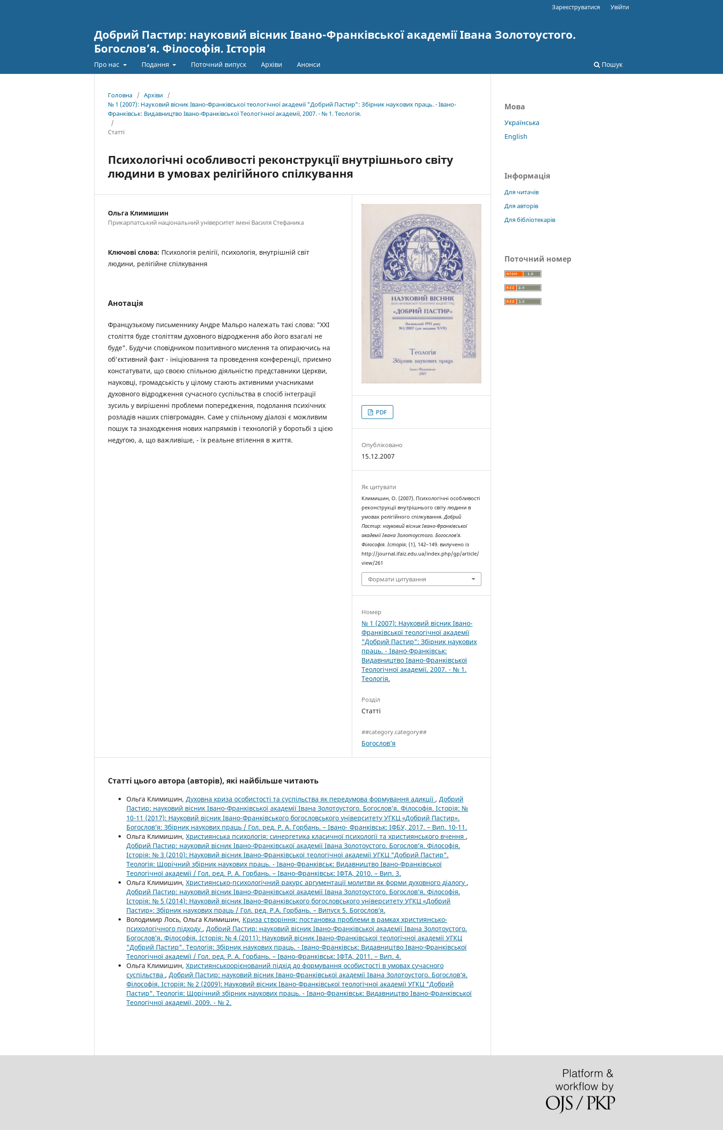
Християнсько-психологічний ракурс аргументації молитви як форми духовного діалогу (326, 882)
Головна (120, 95)
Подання (156, 64)
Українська (521, 122)
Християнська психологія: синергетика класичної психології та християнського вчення (326, 836)
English (515, 136)
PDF (380, 412)
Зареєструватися (576, 7)
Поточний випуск (218, 64)
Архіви (271, 64)
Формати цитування (397, 579)
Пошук (608, 64)
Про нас (107, 64)
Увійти (619, 7)
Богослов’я (379, 743)
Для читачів (521, 192)
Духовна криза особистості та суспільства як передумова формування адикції (310, 799)
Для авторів (521, 206)
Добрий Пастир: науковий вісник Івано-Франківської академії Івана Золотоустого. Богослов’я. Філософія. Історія (335, 41)
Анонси (308, 64)
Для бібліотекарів (529, 219)
